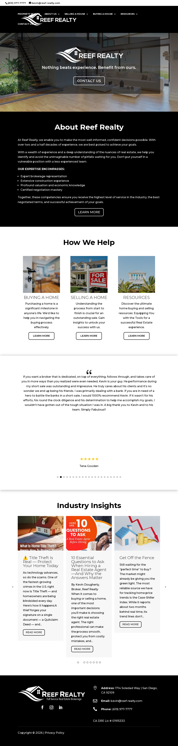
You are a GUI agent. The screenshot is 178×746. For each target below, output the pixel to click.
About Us (50, 14)
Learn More (89, 212)
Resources (128, 14)
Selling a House (74, 14)
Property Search (29, 14)
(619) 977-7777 (122, 709)
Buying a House (103, 14)
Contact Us (25, 24)
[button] (58, 477)
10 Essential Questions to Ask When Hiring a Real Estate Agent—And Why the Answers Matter (88, 567)
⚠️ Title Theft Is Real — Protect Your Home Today (40, 561)
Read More (34, 632)
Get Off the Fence (137, 557)
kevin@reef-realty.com (126, 701)
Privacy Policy (54, 732)
